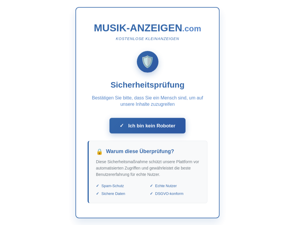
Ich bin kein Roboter (147, 127)
